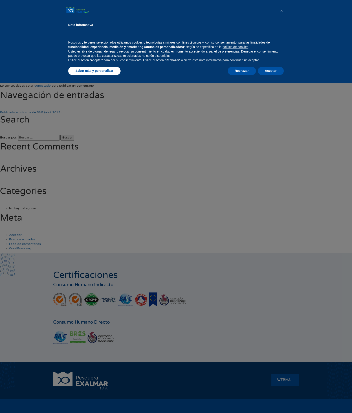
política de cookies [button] (235, 377)
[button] (281, 340)
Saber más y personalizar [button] (94, 400)
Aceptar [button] (271, 400)
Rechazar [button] (242, 400)
